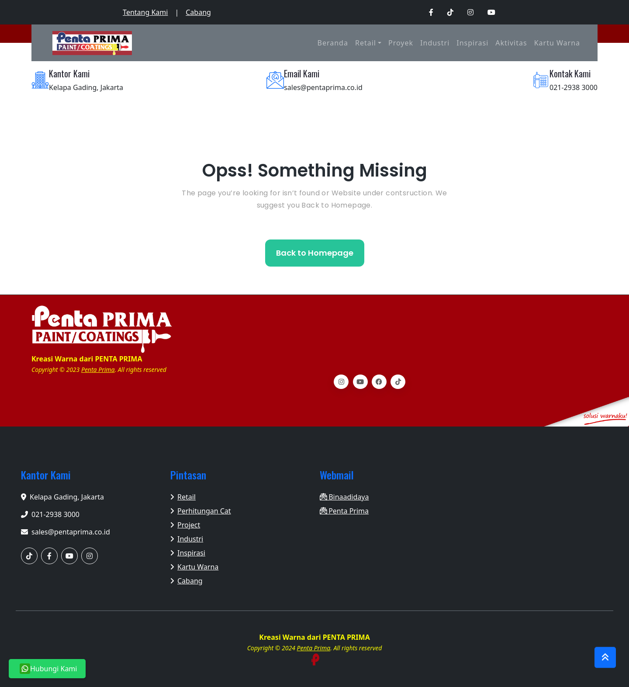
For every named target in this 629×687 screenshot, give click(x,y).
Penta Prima (98, 369)
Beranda (333, 43)
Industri (434, 43)
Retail (365, 43)
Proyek (400, 43)
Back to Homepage (314, 252)
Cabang (198, 12)
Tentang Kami (145, 12)
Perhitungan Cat (200, 511)
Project (185, 525)
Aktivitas (511, 43)
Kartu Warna (557, 43)
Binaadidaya (344, 497)
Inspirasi (472, 43)
